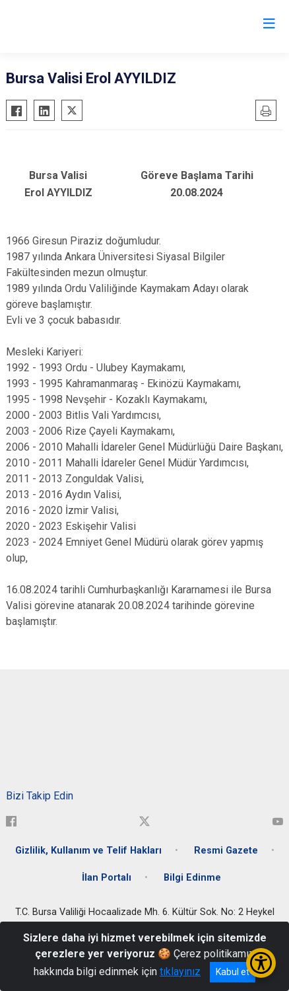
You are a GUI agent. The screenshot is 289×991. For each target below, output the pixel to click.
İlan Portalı (106, 877)
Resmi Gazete (226, 850)
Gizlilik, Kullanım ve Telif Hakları (88, 850)
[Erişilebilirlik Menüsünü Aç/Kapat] (261, 963)
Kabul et (232, 972)
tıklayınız (180, 971)
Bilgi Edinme (192, 877)
